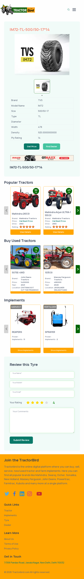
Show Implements (25, 350)
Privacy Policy (11, 548)
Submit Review (21, 440)
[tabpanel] (42, 86)
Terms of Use (11, 543)
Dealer (7, 525)
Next (78, 210)
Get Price (31, 146)
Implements (10, 515)
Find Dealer (51, 146)
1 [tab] (42, 95)
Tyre (6, 520)
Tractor (8, 510)
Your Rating (16, 402)
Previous (6, 210)
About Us (9, 539)
